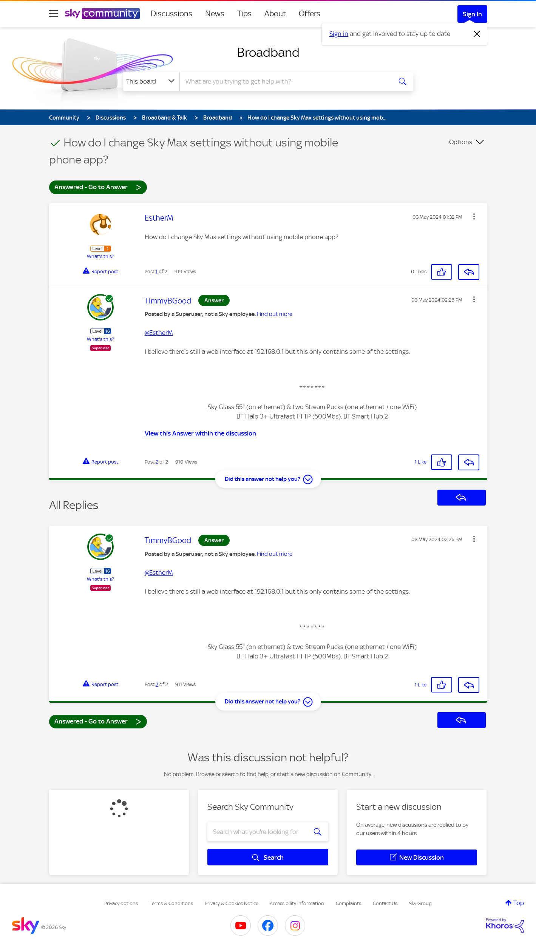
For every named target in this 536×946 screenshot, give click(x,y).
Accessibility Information (297, 903)
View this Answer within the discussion (200, 433)
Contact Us (385, 903)
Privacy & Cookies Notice (231, 903)
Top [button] (518, 903)
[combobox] (285, 81)
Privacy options (121, 903)
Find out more (274, 314)
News (214, 13)
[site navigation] (53, 13)
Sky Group (420, 903)
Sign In (472, 14)
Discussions (171, 13)
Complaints (348, 903)
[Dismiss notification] (477, 34)
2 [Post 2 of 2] (157, 462)
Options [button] (460, 142)
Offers (309, 13)
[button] (474, 216)
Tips (244, 13)
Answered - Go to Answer (97, 186)
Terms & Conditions (171, 903)
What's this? (100, 256)
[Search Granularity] (151, 81)
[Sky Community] (102, 13)
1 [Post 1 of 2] (157, 271)
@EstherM (159, 332)
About (275, 13)
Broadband (268, 52)
